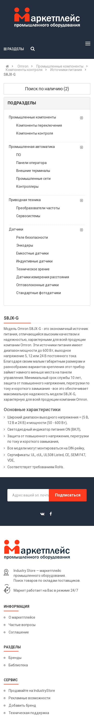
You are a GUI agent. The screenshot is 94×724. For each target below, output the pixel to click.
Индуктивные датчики (34, 261)
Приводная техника (25, 200)
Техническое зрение (33, 269)
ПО (18, 155)
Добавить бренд (22, 705)
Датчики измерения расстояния (42, 277)
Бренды (15, 658)
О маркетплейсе (22, 617)
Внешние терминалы (33, 171)
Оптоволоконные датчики (37, 285)
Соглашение (19, 632)
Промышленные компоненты (32, 117)
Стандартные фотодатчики (38, 293)
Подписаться (67, 495)
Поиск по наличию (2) (47, 88)
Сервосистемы (28, 216)
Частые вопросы (22, 625)
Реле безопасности (32, 237)
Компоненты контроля (34, 133)
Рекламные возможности (29, 698)
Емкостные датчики (32, 253)
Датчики (16, 229)
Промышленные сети (33, 179)
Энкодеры (24, 245)
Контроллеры (27, 186)
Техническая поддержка (29, 713)
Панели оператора (31, 163)
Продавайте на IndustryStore (32, 691)
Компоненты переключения (39, 125)
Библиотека (18, 665)
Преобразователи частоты (38, 208)
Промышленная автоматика (32, 147)
